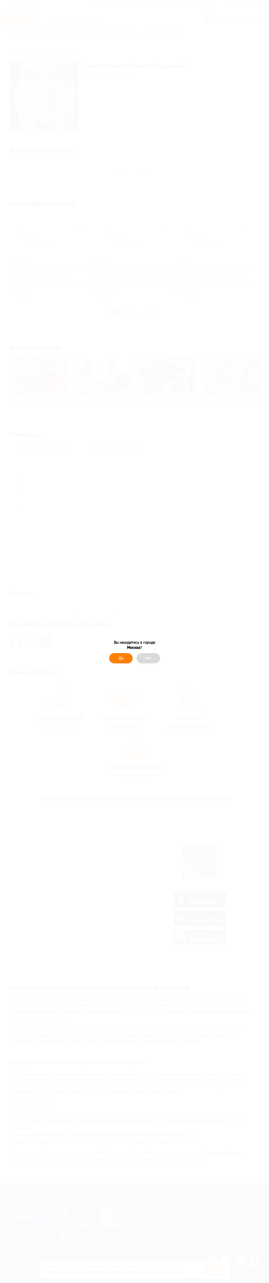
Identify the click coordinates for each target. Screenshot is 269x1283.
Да (121, 658)
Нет (148, 658)
